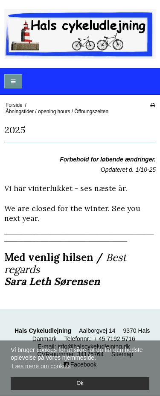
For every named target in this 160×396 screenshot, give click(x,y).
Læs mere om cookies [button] (41, 366)
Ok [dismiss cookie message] (79, 383)
